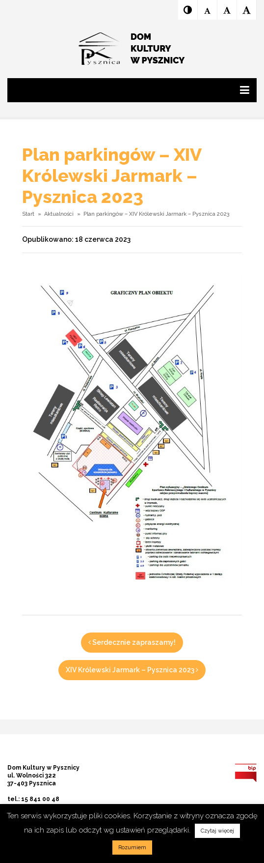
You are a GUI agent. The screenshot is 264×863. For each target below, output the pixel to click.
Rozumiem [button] (132, 847)
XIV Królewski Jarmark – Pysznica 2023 (132, 670)
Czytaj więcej (217, 831)
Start (28, 214)
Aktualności (59, 214)
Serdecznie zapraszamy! (132, 642)
